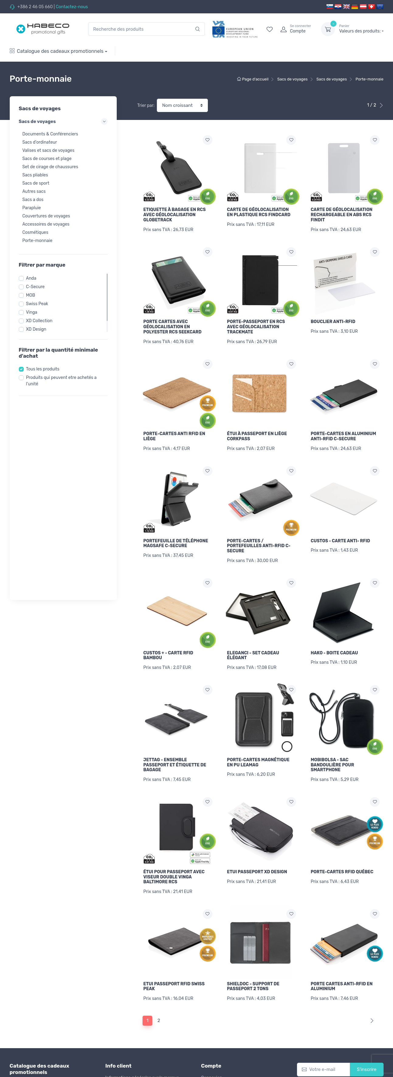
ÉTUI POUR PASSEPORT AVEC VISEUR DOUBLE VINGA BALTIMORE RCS (174, 871)
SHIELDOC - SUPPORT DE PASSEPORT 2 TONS (253, 979)
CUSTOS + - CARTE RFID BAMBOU (168, 651)
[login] (295, 29)
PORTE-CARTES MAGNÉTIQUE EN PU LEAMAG (258, 757)
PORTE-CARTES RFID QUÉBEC (342, 865)
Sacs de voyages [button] (63, 121)
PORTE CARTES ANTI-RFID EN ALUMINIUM (342, 979)
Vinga (31, 312)
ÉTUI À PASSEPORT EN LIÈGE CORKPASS (257, 434)
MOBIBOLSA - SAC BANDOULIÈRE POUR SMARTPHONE (332, 760)
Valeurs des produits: (361, 29)
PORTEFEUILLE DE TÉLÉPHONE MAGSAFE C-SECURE (175, 540)
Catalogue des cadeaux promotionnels (57, 51)
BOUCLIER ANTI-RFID (333, 320)
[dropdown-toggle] (328, 29)
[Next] (370, 1013)
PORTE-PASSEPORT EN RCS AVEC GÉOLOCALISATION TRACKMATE (256, 326)
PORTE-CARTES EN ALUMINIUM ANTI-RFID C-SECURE (343, 434)
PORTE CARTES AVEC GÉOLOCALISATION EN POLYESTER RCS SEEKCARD (172, 326)
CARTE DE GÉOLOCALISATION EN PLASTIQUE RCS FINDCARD (259, 212)
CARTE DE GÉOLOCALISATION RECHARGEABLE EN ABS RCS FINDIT (341, 215)
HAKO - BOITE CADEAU (334, 648)
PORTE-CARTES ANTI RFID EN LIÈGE (174, 434)
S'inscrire (367, 1061)
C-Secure (35, 286)
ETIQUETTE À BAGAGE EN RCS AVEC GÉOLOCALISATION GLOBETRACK (174, 215)
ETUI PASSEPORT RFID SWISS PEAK (174, 979)
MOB (30, 295)
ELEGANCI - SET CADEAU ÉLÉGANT (253, 651)
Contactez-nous (72, 6)
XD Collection (39, 320)
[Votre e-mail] (323, 1061)
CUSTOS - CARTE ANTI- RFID (340, 537)
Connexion (211, 1069)
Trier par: (146, 105)
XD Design (36, 329)
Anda (31, 278)
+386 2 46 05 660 (35, 6)
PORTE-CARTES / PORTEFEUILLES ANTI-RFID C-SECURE (259, 543)
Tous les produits (43, 369)
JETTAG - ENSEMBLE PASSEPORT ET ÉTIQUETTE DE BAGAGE (174, 760)
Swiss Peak (37, 303)
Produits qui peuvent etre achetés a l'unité (61, 381)
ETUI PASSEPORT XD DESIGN (257, 865)
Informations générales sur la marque (142, 1069)
